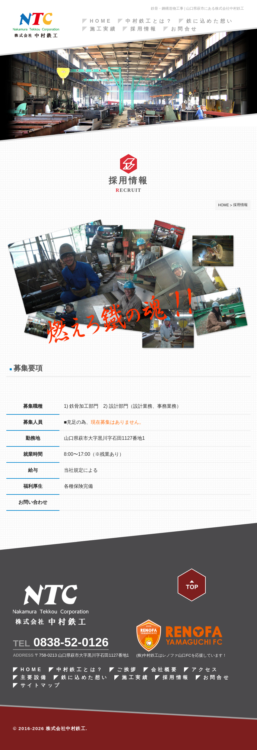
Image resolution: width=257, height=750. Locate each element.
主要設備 (34, 677)
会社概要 (164, 670)
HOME (101, 21)
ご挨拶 (127, 670)
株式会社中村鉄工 (66, 728)
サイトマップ (41, 685)
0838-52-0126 (70, 642)
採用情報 (143, 29)
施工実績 (103, 29)
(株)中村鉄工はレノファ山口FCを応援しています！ (181, 655)
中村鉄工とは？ (149, 21)
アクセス (205, 670)
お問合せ (184, 29)
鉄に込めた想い (210, 21)
